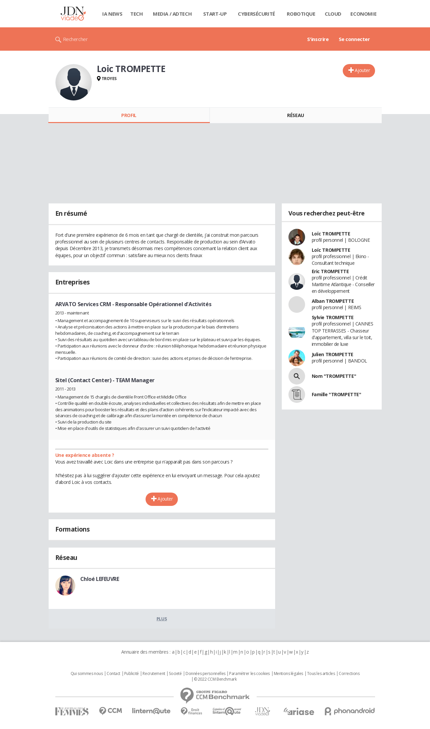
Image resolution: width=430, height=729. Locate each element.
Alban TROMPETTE (333, 301)
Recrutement (154, 673)
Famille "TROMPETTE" (336, 394)
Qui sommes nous (87, 673)
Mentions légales (288, 673)
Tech (136, 13)
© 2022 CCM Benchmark (215, 679)
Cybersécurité (256, 13)
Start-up (215, 13)
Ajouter (362, 70)
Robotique (301, 13)
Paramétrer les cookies (249, 673)
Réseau (295, 115)
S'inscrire (318, 39)
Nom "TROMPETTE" (334, 376)
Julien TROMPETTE (332, 354)
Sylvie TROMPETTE (333, 317)
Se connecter (354, 39)
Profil (128, 115)
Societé (175, 673)
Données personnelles (205, 673)
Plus (162, 619)
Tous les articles (321, 673)
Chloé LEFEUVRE (99, 579)
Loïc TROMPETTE (331, 233)
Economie (363, 13)
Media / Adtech (172, 13)
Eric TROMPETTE (330, 271)
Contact (113, 673)
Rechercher (75, 39)
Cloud (333, 13)
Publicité (131, 673)
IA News (112, 13)
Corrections (349, 673)
